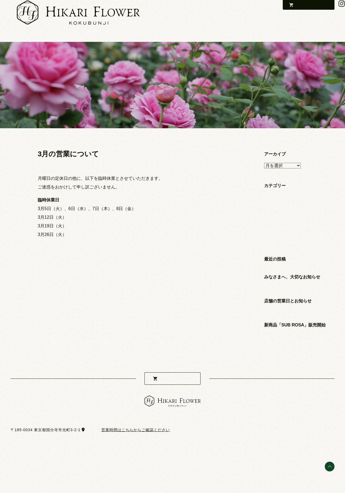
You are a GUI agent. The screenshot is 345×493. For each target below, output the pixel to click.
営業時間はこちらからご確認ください (135, 430)
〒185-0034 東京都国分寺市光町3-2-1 (45, 430)
